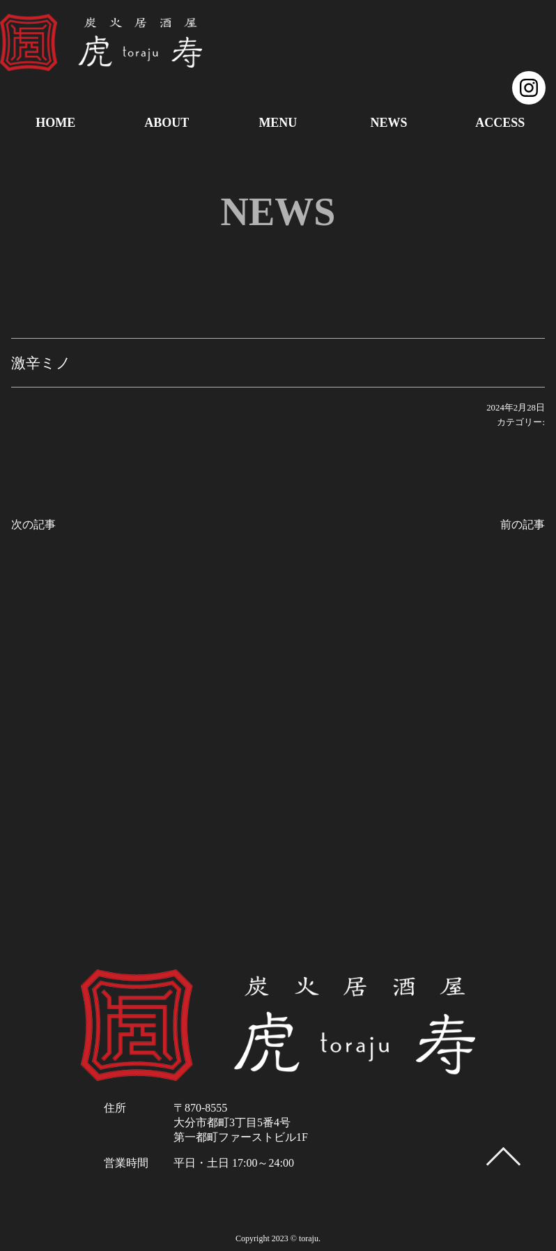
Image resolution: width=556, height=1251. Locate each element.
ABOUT (166, 123)
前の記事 (522, 524)
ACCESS (500, 123)
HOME (55, 123)
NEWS (389, 123)
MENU (277, 123)
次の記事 (33, 524)
